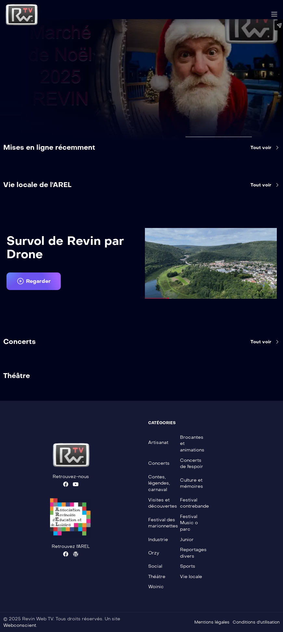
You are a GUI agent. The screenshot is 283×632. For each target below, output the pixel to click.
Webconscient (19, 625)
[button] (33, 281)
